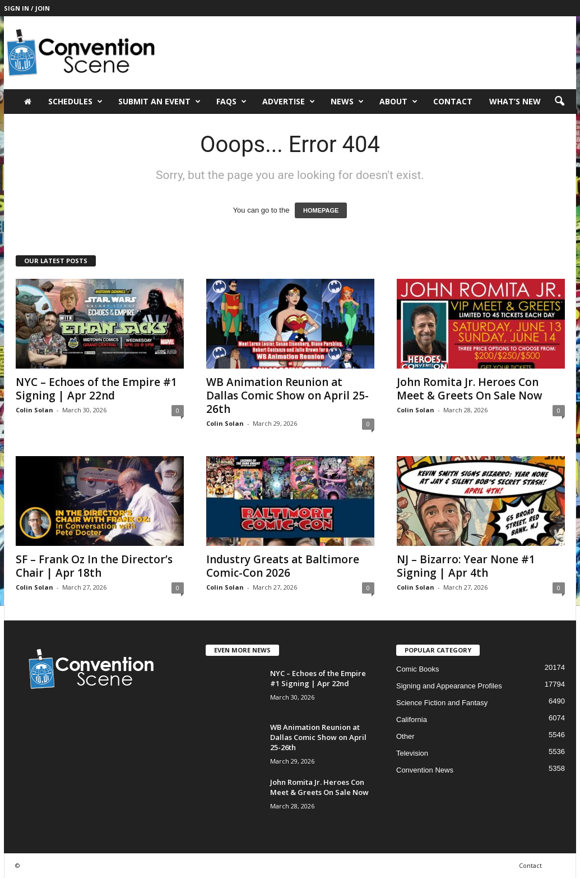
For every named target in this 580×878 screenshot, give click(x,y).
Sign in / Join (27, 8)
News (347, 101)
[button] (559, 101)
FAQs (231, 101)
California (411, 719)
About (398, 101)
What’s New (515, 101)
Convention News (424, 770)
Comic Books (417, 669)
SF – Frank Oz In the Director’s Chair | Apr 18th (94, 566)
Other (405, 736)
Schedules (75, 101)
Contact (452, 101)
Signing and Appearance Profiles (449, 686)
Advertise (288, 101)
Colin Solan (34, 410)
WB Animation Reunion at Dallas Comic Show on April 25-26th (287, 395)
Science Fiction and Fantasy (442, 702)
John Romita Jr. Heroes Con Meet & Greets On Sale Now (469, 389)
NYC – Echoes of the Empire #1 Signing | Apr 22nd (96, 389)
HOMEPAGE (320, 210)
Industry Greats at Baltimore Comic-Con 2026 (282, 566)
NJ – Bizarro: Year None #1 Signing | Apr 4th (466, 566)
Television (412, 753)
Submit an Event (159, 101)
